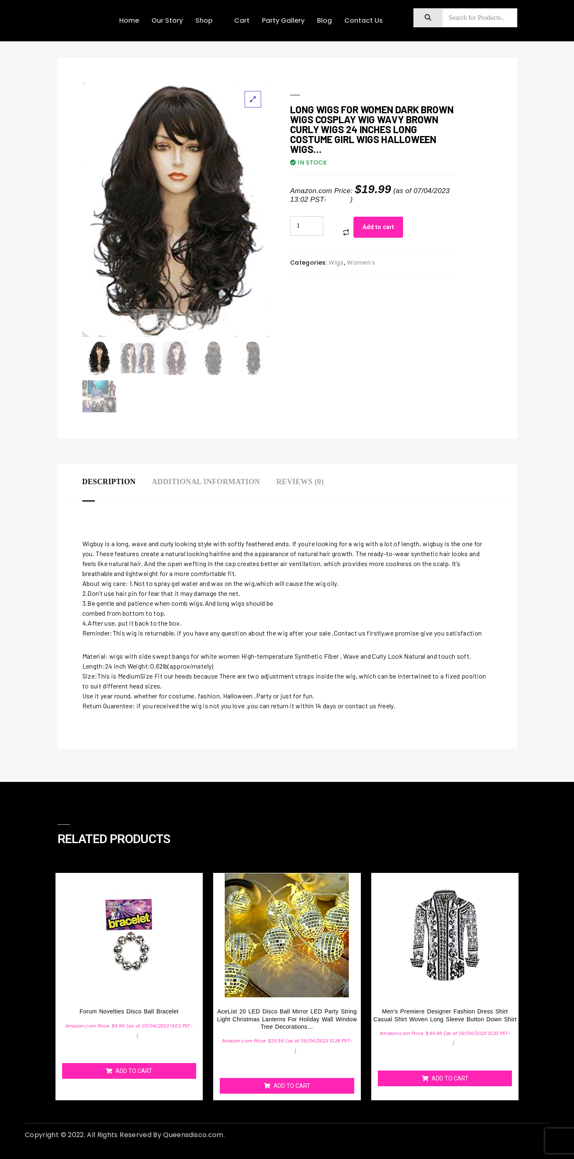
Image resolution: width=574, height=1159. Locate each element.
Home (129, 20)
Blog (324, 20)
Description (109, 481)
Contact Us (363, 20)
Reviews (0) (300, 481)
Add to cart (378, 227)
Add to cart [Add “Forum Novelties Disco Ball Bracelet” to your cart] (133, 1070)
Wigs (336, 262)
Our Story (167, 20)
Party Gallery (283, 20)
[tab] (117, 482)
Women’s (361, 262)
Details (339, 199)
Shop (208, 20)
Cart (242, 20)
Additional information (206, 481)
